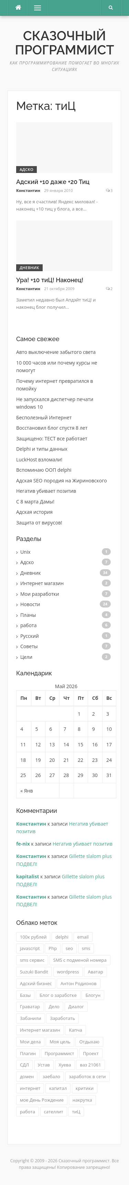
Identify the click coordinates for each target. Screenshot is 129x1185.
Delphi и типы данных (41, 449)
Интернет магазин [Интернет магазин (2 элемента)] (40, 1030)
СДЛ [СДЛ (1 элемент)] (24, 1065)
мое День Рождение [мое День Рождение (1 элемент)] (42, 1100)
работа (28, 625)
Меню (35, 7)
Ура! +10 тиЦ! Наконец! (49, 280)
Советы (29, 646)
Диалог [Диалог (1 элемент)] (76, 1006)
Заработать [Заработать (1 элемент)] (62, 1018)
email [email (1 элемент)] (83, 937)
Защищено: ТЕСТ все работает (51, 438)
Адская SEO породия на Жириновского (61, 480)
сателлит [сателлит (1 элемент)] (53, 1112)
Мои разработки (39, 594)
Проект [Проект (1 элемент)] (90, 1053)
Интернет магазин (42, 583)
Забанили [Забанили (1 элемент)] (30, 1018)
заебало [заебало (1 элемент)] (51, 1076)
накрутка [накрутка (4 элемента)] (82, 1100)
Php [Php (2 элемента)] (53, 948)
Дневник (29, 267)
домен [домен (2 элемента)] (27, 1076)
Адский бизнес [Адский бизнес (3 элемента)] (36, 983)
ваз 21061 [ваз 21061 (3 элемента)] (90, 1065)
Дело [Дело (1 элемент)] (54, 1006)
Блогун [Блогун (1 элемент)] (92, 995)
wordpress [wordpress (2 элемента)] (68, 972)
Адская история (34, 512)
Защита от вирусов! (39, 522)
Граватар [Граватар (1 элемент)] (30, 1006)
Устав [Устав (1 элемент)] (44, 1065)
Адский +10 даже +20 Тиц (52, 181)
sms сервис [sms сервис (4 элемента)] (32, 960)
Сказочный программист (64, 43)
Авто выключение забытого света (56, 352)
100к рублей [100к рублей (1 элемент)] (33, 937)
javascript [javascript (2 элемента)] (30, 948)
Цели (26, 657)
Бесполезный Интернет (44, 417)
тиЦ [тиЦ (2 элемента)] (76, 1112)
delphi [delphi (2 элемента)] (61, 937)
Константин (28, 190)
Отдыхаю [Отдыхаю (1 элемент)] (89, 1042)
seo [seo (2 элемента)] (69, 948)
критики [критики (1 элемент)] (85, 1088)
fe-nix (23, 843)
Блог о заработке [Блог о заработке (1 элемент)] (58, 995)
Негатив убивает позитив (46, 491)
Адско (26, 169)
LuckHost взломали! (39, 459)
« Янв (26, 790)
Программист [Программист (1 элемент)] (59, 1053)
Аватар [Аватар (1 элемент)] (95, 972)
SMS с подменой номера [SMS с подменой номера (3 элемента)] (80, 960)
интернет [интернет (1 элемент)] (30, 1088)
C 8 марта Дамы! (35, 501)
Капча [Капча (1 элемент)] (75, 1030)
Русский (29, 636)
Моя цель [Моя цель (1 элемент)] (60, 1042)
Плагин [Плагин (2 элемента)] (28, 1053)
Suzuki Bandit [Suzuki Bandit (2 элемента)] (34, 972)
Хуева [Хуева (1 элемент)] (65, 1065)
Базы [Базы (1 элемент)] (25, 995)
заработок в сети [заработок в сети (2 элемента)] (87, 1076)
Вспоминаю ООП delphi (44, 470)
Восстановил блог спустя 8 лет (51, 428)
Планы (28, 615)
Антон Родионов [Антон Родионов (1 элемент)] (79, 983)
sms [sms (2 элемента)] (86, 948)
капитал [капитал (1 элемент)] (58, 1088)
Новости (30, 604)
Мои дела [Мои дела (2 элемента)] (30, 1042)
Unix (25, 552)
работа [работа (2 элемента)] (27, 1112)
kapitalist (27, 876)
